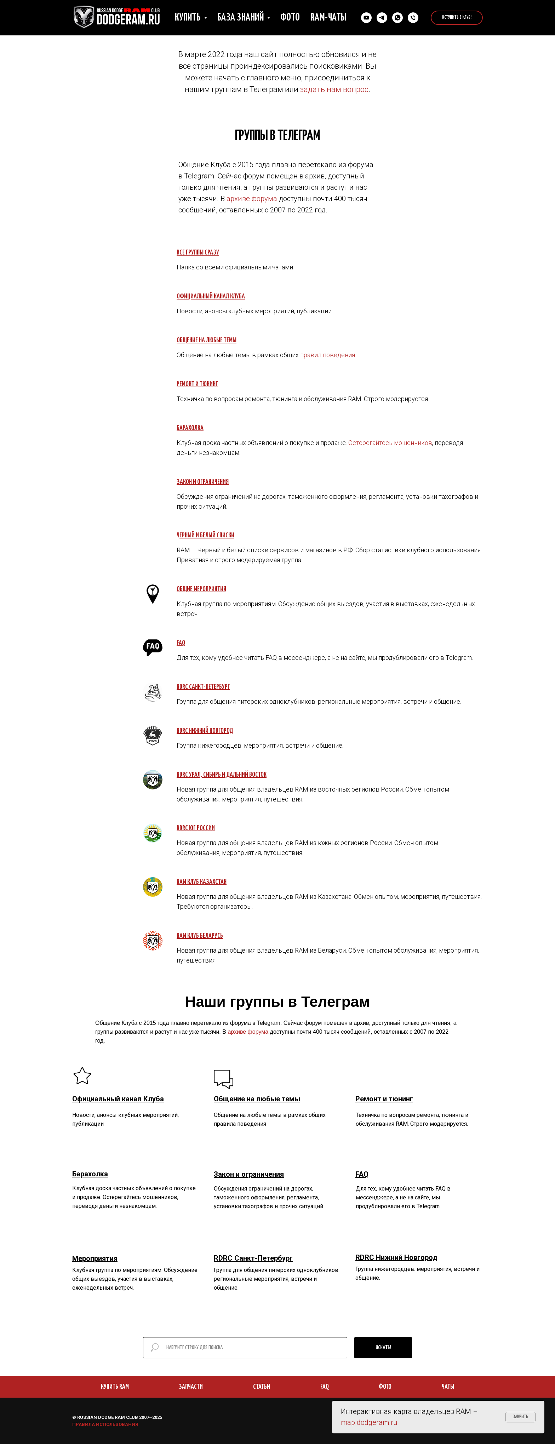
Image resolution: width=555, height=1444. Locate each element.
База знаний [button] (241, 18)
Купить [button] (188, 18)
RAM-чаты (329, 18)
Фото (290, 18)
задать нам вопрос (334, 89)
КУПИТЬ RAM (115, 1386)
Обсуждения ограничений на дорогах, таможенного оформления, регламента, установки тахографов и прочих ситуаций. (269, 1197)
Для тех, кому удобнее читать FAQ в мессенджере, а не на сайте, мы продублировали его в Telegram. (403, 1197)
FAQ (324, 1386)
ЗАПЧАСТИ (191, 1386)
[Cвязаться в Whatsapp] (397, 17)
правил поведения (327, 355)
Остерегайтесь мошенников (390, 442)
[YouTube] (366, 17)
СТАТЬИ (261, 1386)
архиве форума (252, 198)
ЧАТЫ (448, 1386)
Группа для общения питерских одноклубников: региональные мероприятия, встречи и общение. (276, 1279)
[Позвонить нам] (413, 17)
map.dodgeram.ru (369, 1422)
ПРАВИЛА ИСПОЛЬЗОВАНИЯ (105, 1424)
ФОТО (385, 1386)
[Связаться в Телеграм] (382, 17)
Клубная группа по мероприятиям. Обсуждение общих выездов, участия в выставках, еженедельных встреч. (135, 1279)
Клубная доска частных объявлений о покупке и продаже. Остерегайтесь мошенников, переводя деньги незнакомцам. (134, 1197)
